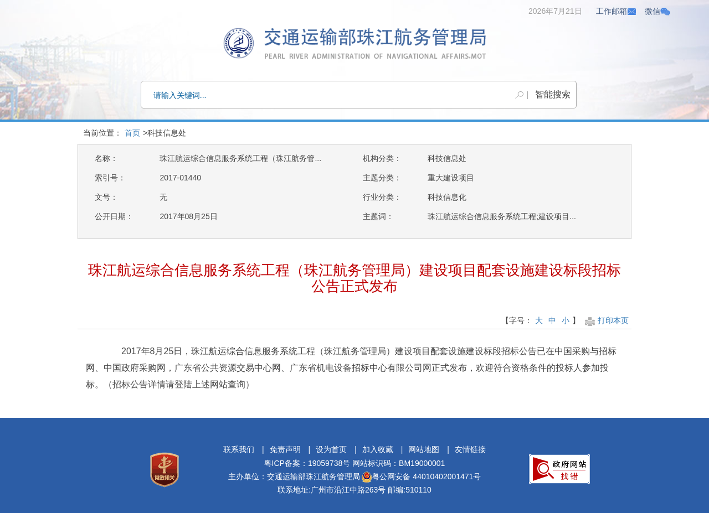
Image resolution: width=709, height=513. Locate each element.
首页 (132, 132)
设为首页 (331, 449)
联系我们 (238, 449)
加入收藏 (377, 449)
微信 (657, 11)
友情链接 (470, 449)
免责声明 (285, 449)
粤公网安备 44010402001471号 (421, 476)
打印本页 (606, 320)
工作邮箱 (616, 11)
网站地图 (423, 449)
